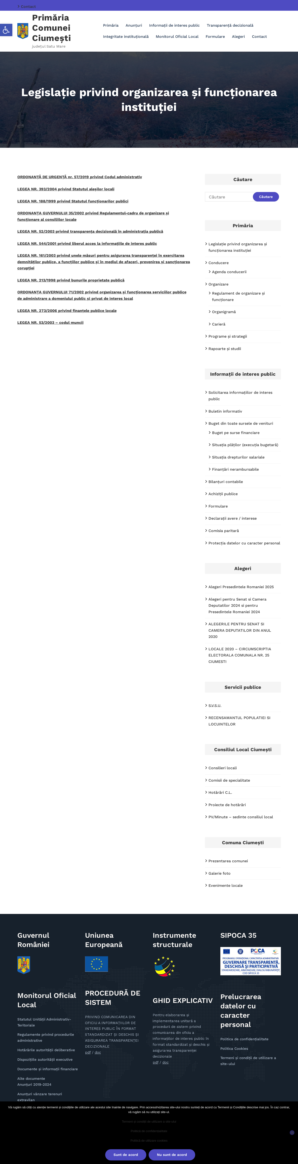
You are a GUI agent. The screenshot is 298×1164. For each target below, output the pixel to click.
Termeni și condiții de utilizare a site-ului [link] (149, 1121)
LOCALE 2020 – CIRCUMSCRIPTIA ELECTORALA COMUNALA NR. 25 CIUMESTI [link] (239, 655)
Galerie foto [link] (219, 873)
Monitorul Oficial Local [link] (177, 36)
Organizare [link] (218, 284)
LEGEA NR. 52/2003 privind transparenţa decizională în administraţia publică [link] (90, 231)
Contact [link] (28, 6)
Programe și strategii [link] (227, 336)
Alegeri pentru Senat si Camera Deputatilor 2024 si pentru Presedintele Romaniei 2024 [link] (237, 605)
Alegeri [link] (238, 36)
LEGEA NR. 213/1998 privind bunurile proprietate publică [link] (70, 280)
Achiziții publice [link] (223, 494)
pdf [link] (88, 1052)
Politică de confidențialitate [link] (149, 1131)
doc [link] (98, 1052)
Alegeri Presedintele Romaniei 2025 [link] (241, 587)
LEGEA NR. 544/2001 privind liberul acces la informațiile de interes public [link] (87, 243)
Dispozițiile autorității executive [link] (45, 1059)
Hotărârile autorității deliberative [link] (46, 1050)
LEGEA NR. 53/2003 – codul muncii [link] (50, 322)
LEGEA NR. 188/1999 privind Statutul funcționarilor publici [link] (72, 201)
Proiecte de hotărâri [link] (227, 805)
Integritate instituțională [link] (126, 36)
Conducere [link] (218, 263)
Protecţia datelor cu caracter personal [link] (244, 543)
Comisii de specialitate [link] (229, 780)
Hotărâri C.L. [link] (220, 792)
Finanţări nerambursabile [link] (235, 469)
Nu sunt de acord (172, 1155)
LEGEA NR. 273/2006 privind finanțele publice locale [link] (67, 310)
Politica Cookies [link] (234, 1048)
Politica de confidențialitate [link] (244, 1039)
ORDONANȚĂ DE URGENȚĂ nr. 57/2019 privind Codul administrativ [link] (79, 177)
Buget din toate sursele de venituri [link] (240, 423)
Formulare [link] (215, 36)
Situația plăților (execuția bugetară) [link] (245, 445)
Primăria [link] (110, 25)
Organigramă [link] (224, 312)
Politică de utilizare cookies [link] (148, 1140)
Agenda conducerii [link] (229, 272)
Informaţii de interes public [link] (174, 25)
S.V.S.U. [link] (214, 705)
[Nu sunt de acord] (292, 1132)
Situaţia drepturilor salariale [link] (238, 457)
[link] (6, 30)
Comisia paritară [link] (223, 530)
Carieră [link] (218, 324)
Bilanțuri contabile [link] (225, 481)
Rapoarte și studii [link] (224, 348)
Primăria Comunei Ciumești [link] (51, 28)
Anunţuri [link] (134, 25)
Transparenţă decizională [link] (230, 25)
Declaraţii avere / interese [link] (232, 518)
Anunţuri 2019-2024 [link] (34, 1084)
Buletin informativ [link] (225, 411)
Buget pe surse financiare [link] (236, 432)
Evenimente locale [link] (225, 885)
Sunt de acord (126, 1155)
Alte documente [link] (31, 1078)
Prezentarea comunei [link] (228, 861)
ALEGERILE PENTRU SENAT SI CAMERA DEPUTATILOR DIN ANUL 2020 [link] (239, 630)
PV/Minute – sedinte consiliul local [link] (240, 817)
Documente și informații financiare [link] (47, 1069)
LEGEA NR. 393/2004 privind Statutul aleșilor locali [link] (65, 189)
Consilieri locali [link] (222, 768)
